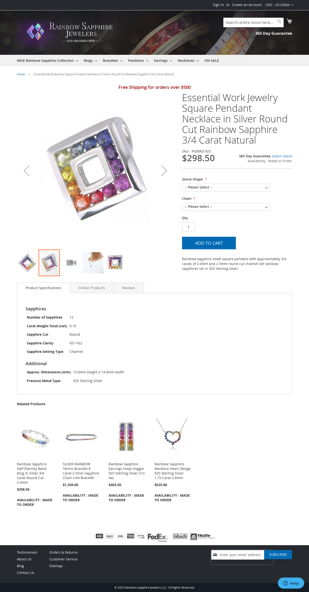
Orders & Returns (63, 552)
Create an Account (247, 4)
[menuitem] (46, 60)
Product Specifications (43, 288)
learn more (282, 156)
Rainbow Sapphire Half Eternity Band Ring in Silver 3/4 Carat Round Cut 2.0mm (32, 473)
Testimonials (27, 552)
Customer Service (63, 559)
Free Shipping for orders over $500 (155, 87)
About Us (24, 559)
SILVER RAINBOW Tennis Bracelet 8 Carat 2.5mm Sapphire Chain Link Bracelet (81, 471)
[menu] (154, 60)
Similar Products (91, 288)
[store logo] (71, 32)
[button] (279, 5)
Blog (20, 566)
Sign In (218, 4)
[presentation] (242, 567)
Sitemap (56, 566)
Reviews (128, 288)
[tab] (43, 288)
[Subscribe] (278, 554)
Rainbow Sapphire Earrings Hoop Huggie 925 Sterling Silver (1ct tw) (127, 471)
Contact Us (25, 572)
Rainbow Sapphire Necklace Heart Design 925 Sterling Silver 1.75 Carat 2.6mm (172, 471)
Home (21, 74)
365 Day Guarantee (273, 33)
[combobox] (253, 22)
